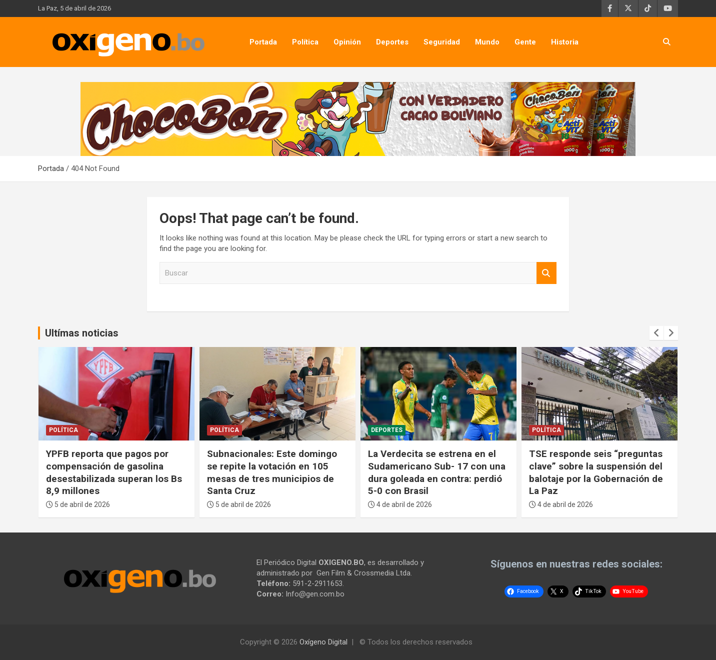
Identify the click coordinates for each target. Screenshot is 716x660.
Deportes (392, 42)
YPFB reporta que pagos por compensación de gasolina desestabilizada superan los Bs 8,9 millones (114, 472)
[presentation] (657, 333)
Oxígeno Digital (324, 642)
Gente (525, 42)
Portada (263, 42)
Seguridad (442, 42)
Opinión (347, 42)
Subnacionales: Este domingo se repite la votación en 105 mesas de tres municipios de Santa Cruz (272, 472)
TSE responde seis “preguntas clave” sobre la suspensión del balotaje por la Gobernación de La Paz (596, 472)
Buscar (546, 273)
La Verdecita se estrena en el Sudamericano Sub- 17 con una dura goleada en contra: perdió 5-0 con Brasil (437, 472)
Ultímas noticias (81, 333)
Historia (564, 42)
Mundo (487, 42)
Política (305, 42)
